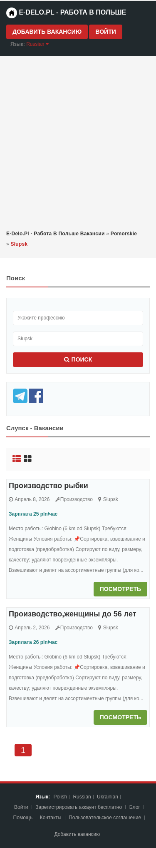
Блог (134, 807)
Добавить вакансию (47, 31)
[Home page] (11, 12)
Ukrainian (107, 797)
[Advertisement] (78, 142)
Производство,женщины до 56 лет (72, 614)
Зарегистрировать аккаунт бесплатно (79, 807)
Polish (60, 797)
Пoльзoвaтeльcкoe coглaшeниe (105, 818)
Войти (105, 31)
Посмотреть (120, 589)
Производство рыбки (48, 485)
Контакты (51, 818)
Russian (82, 797)
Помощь (22, 818)
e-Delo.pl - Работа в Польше (66, 12)
